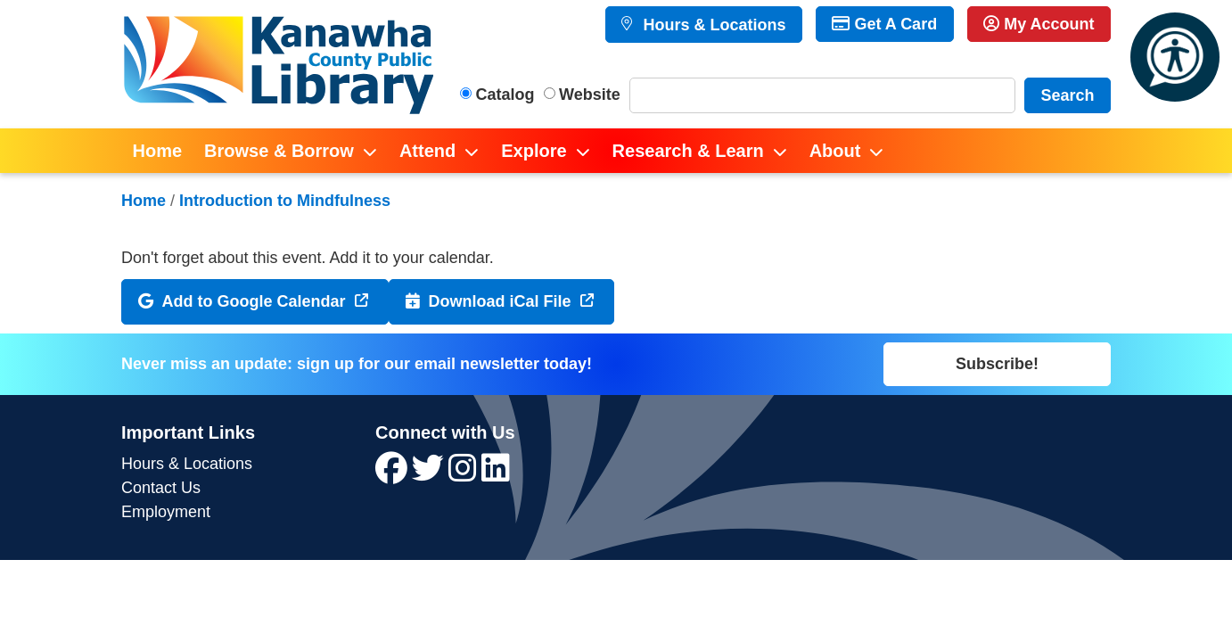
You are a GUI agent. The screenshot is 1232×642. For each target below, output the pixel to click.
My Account (1038, 24)
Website (589, 94)
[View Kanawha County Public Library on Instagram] (464, 474)
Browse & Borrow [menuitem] (279, 150)
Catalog (505, 94)
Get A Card (884, 24)
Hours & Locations (711, 25)
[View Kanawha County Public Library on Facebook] (393, 474)
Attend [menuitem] (427, 150)
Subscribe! (997, 364)
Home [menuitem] (158, 150)
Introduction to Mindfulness (284, 201)
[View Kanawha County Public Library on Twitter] (430, 474)
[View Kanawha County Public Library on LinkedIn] (495, 474)
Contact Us (161, 488)
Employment (165, 512)
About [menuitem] (835, 150)
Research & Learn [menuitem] (688, 150)
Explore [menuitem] (533, 150)
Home (143, 201)
